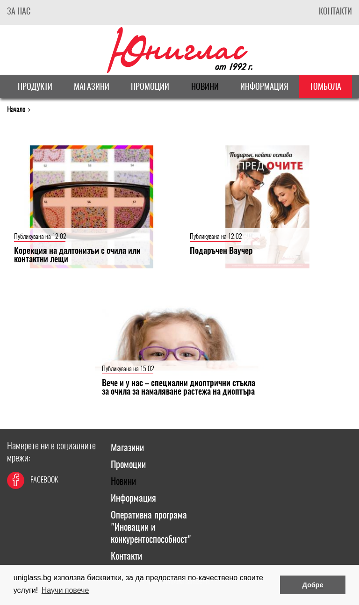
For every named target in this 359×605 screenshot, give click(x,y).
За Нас (18, 12)
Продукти (35, 87)
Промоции (150, 87)
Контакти (335, 12)
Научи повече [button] (65, 590)
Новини (205, 87)
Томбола (325, 87)
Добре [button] (312, 585)
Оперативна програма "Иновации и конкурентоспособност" (151, 528)
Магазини (91, 87)
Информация (264, 87)
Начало (16, 110)
